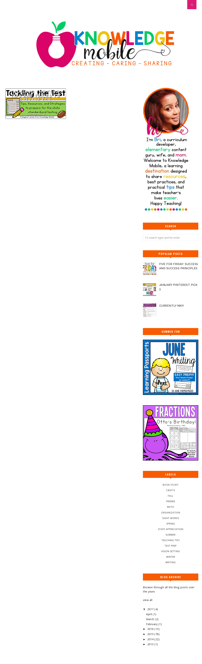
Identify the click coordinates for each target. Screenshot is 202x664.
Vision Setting (170, 551)
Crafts (170, 490)
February (152, 624)
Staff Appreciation (170, 529)
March (150, 619)
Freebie (170, 501)
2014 (151, 639)
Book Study (171, 484)
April (149, 614)
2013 (151, 644)
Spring (170, 523)
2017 (151, 609)
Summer (171, 534)
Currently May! (171, 305)
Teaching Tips (171, 540)
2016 (151, 629)
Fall (170, 495)
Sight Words (170, 518)
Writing (170, 562)
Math (170, 506)
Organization (170, 512)
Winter (170, 556)
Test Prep (171, 545)
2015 (151, 634)
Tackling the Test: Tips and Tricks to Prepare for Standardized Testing (35, 98)
